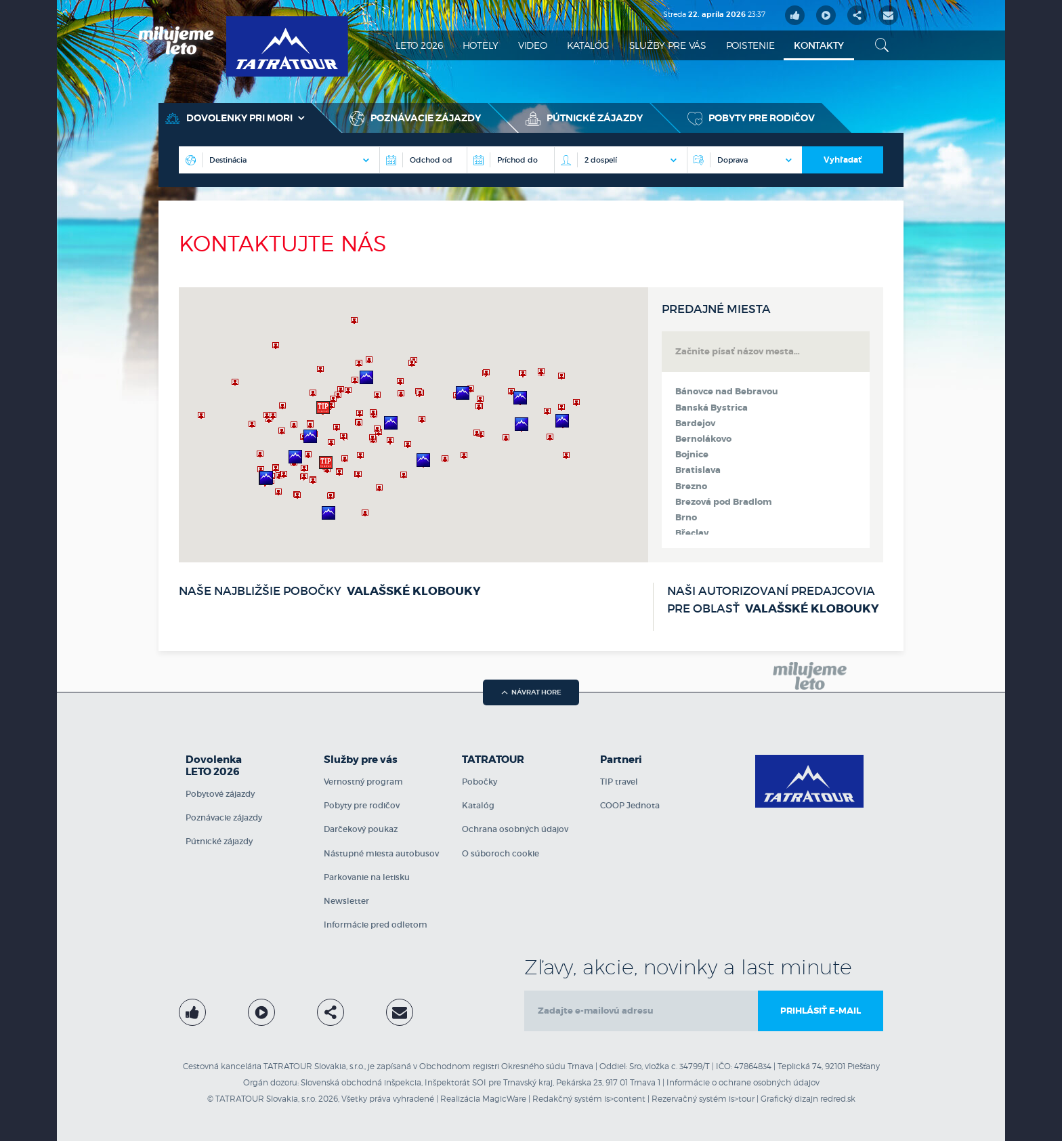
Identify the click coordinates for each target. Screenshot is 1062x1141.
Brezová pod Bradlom (723, 502)
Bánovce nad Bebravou (726, 391)
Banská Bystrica (711, 407)
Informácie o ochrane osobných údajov (743, 1082)
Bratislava (698, 470)
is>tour (742, 1099)
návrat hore (531, 692)
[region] (413, 424)
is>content (624, 1099)
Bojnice (691, 454)
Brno (686, 517)
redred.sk (837, 1099)
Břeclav (691, 533)
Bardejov (695, 423)
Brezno (691, 486)
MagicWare (504, 1099)
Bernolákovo (703, 439)
